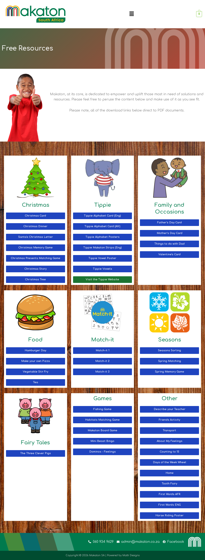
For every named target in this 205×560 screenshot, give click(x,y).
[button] (132, 14)
